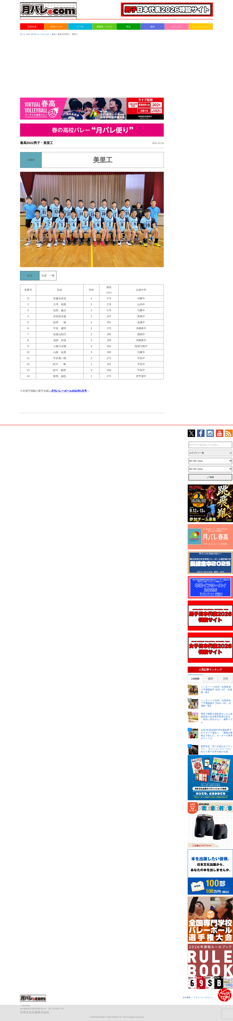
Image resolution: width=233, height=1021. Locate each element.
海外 (152, 26)
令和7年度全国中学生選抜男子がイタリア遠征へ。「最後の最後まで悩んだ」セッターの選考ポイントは (217, 734)
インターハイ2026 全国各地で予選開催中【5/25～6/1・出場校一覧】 (216, 703)
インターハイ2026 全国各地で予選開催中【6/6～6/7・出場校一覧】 (216, 690)
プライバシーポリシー (203, 997)
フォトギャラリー (201, 26)
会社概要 (186, 997)
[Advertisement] (116, 63)
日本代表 (32, 26)
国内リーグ (56, 26)
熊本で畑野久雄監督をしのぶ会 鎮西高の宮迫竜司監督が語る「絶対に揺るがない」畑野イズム (217, 718)
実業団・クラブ (104, 26)
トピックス (176, 26)
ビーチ (80, 26)
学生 (128, 26)
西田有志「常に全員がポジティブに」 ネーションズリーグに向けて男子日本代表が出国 (217, 749)
